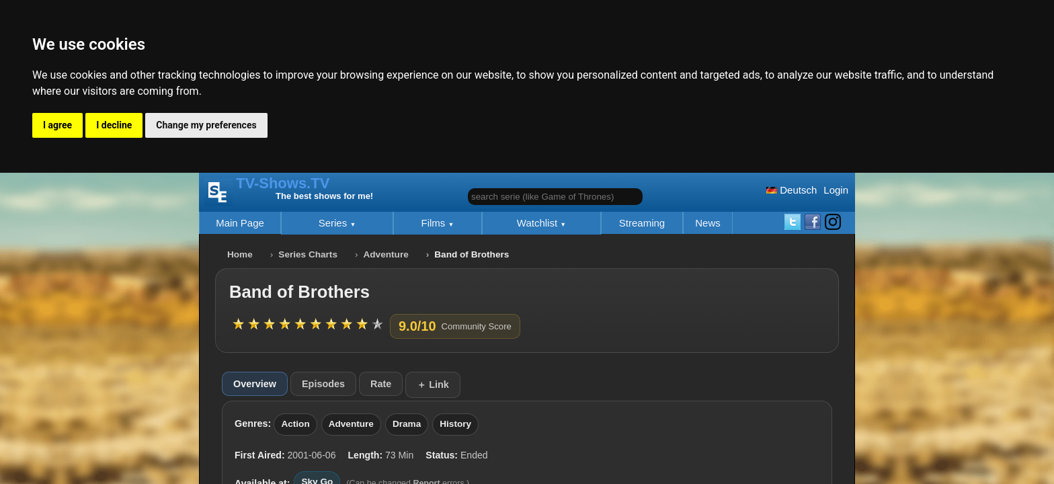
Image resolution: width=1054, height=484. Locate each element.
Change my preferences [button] (206, 125)
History (455, 424)
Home (240, 254)
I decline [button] (114, 125)
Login (835, 190)
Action (295, 424)
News (708, 223)
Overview (254, 383)
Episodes (323, 383)
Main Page (240, 223)
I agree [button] (57, 125)
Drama (407, 424)
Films (434, 223)
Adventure (386, 254)
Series (334, 223)
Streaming (642, 223)
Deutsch (791, 190)
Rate (380, 383)
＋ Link (433, 384)
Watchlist (538, 223)
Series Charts (307, 254)
